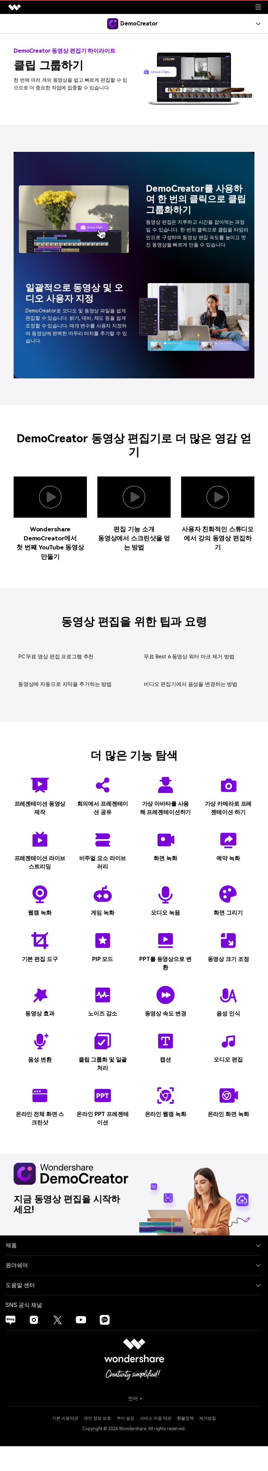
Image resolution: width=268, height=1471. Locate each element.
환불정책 (185, 1443)
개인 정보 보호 (97, 1443)
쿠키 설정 (125, 1443)
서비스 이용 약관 (155, 1443)
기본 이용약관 (65, 1443)
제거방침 (207, 1443)
